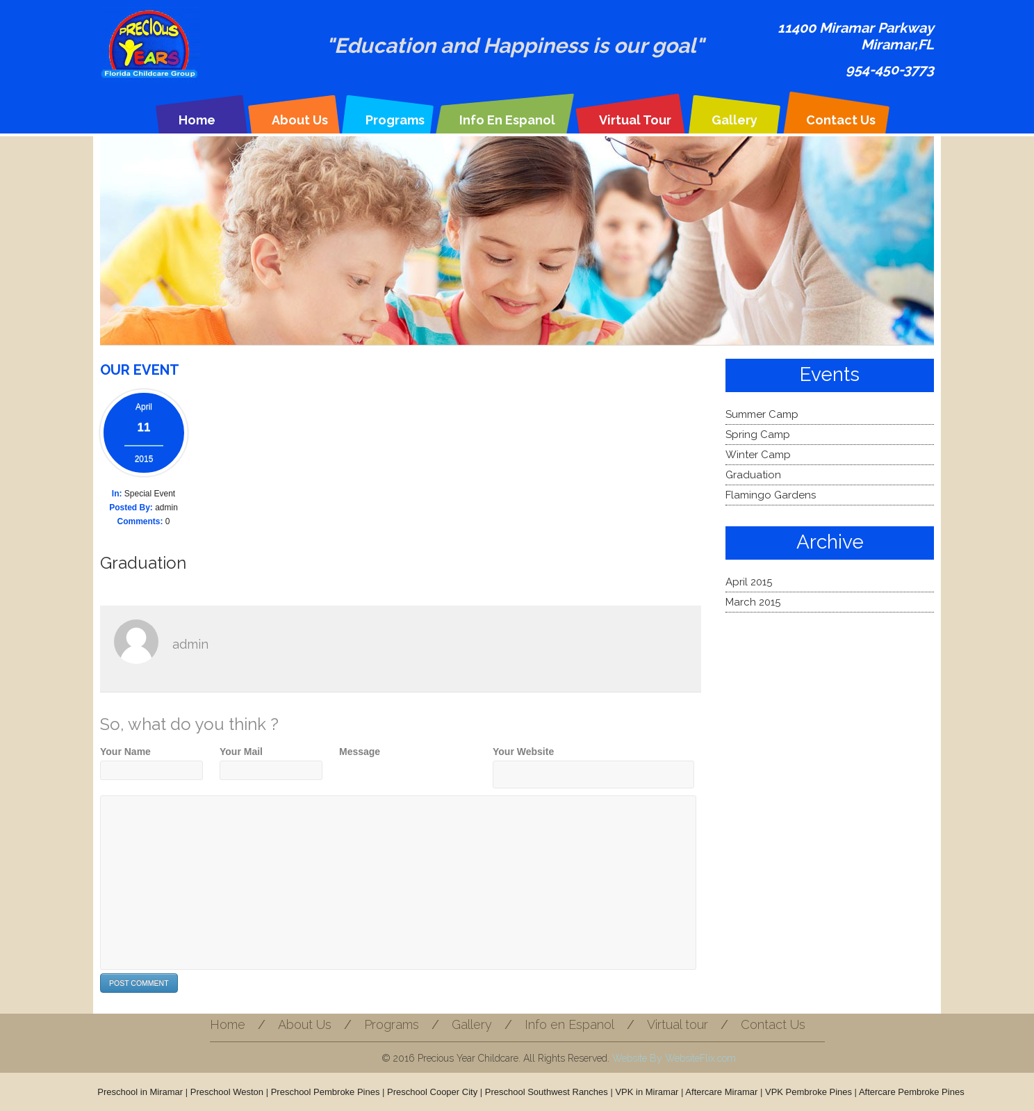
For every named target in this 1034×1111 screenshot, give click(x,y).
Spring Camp (757, 434)
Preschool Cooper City (432, 1092)
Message (359, 751)
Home (197, 120)
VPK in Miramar (646, 1092)
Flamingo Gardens (770, 495)
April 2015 (748, 582)
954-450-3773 (890, 69)
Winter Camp (758, 454)
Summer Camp (761, 414)
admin (166, 507)
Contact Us (841, 120)
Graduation (143, 563)
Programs (395, 120)
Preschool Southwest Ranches (546, 1092)
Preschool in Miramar (140, 1092)
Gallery (734, 120)
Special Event (149, 493)
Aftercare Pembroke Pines (912, 1092)
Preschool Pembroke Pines (325, 1092)
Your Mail (241, 751)
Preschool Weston (226, 1092)
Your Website (523, 751)
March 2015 (752, 602)
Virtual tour (635, 120)
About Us (300, 120)
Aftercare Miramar (721, 1092)
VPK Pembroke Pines (808, 1092)
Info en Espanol (507, 120)
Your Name (125, 751)
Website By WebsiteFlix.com (674, 1058)
